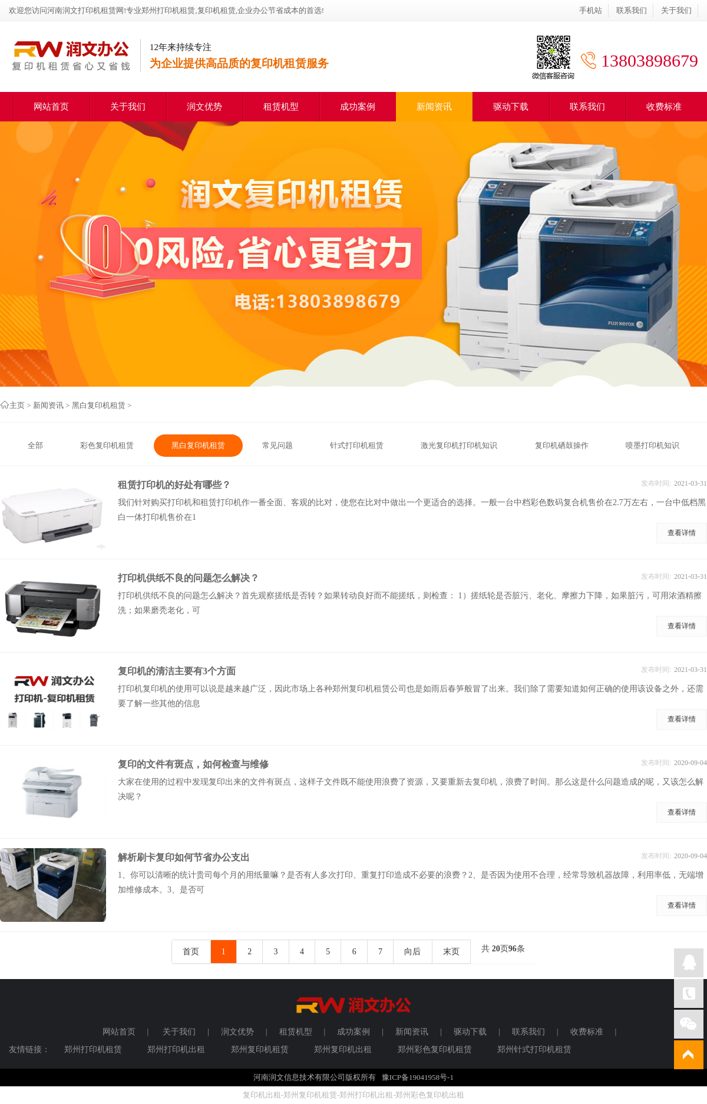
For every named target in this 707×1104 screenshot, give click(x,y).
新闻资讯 (434, 106)
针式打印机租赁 (357, 445)
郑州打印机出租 (176, 1049)
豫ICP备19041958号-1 (418, 1077)
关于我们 (676, 10)
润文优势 (204, 106)
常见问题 (277, 445)
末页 (451, 951)
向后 (412, 951)
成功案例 (357, 106)
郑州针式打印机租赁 (534, 1049)
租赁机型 (281, 106)
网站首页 (51, 106)
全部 (35, 445)
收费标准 (664, 106)
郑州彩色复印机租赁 (435, 1049)
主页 (17, 405)
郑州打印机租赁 (93, 1049)
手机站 (590, 10)
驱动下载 (510, 106)
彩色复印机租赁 (107, 445)
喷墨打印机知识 (652, 445)
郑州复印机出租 (343, 1049)
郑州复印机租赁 (260, 1049)
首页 (191, 951)
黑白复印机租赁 (98, 405)
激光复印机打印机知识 (459, 445)
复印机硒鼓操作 (562, 445)
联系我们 (631, 10)
